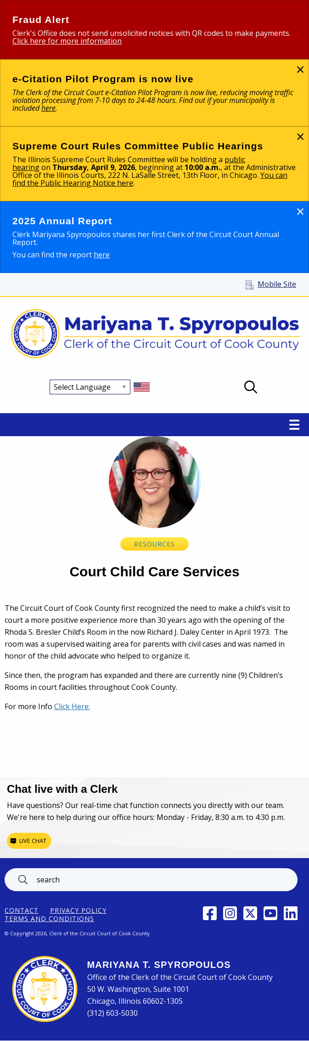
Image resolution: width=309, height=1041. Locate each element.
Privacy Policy (78, 910)
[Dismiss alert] (300, 69)
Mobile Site (277, 284)
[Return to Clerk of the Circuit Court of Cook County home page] (154, 334)
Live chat (32, 840)
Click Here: (72, 706)
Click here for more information (67, 41)
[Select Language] (90, 387)
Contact (22, 910)
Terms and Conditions (49, 919)
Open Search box (250, 387)
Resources (154, 544)
